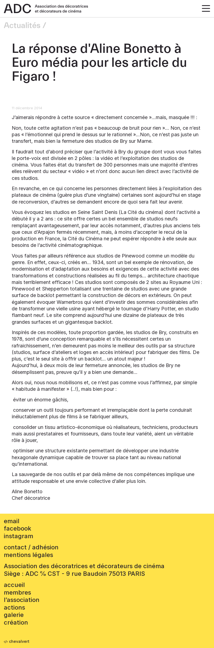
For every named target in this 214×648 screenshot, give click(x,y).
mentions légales (28, 554)
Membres (17, 592)
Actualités (22, 25)
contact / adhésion (31, 547)
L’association (21, 599)
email (11, 521)
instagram (18, 536)
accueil (14, 584)
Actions (14, 607)
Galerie (14, 614)
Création (16, 622)
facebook (17, 528)
